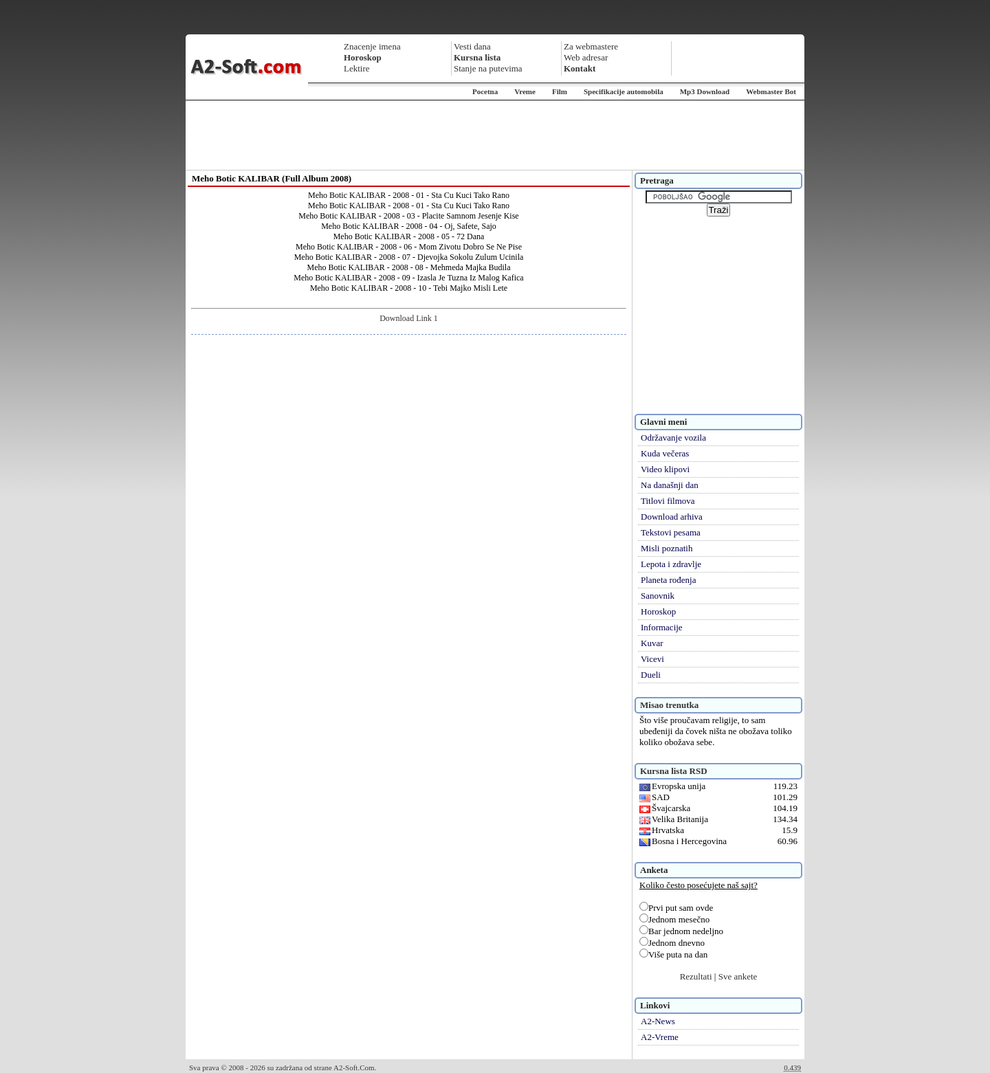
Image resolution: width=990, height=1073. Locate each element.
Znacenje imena (372, 46)
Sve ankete (738, 976)
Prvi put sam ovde (676, 908)
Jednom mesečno (674, 919)
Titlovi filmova (668, 501)
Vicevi (652, 659)
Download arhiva (672, 516)
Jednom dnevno (672, 943)
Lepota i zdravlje (671, 564)
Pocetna (485, 91)
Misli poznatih (666, 548)
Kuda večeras (665, 453)
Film (559, 91)
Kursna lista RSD (673, 771)
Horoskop (658, 611)
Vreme (525, 91)
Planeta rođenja (668, 580)
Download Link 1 (409, 318)
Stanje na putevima (488, 68)
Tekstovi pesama (671, 532)
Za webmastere (591, 46)
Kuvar (652, 643)
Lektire (357, 68)
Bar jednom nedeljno (681, 931)
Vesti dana (472, 46)
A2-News (658, 1021)
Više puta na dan (673, 954)
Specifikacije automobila (623, 91)
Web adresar (586, 57)
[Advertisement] (495, 135)
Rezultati (696, 976)
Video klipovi (665, 469)
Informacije (662, 627)
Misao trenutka (669, 705)
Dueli (651, 675)
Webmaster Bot (771, 91)
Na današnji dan (669, 485)
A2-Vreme (660, 1037)
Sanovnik (657, 595)
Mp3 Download (704, 91)
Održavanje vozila (673, 437)
